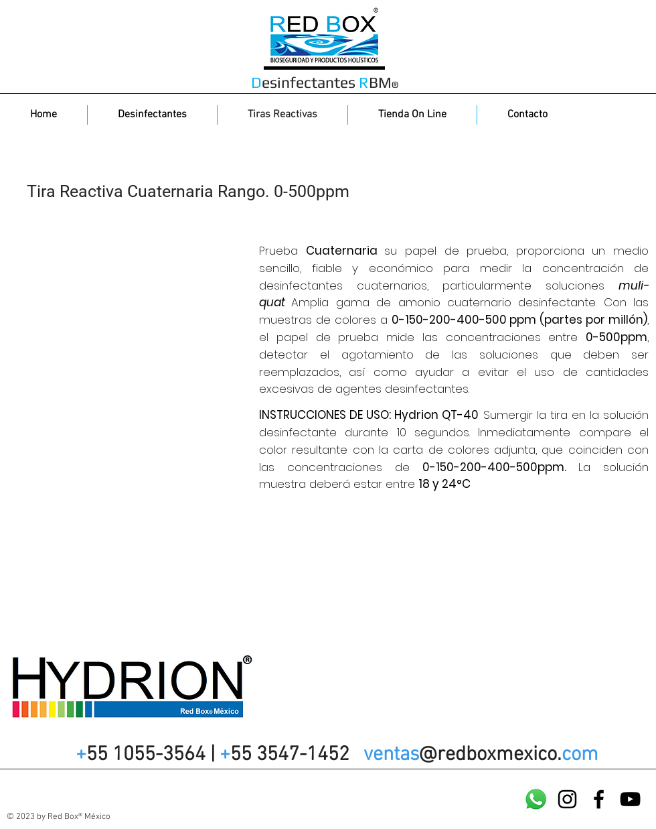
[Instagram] (567, 799)
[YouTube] (630, 799)
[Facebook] (598, 799)
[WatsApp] (535, 799)
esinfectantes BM (324, 82)
